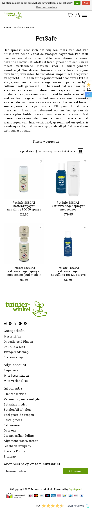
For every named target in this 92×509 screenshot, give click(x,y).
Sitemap (10, 456)
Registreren (12, 370)
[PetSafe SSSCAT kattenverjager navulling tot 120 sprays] (68, 243)
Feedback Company (17, 446)
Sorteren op (46, 151)
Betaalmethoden (16, 404)
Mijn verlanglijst (16, 381)
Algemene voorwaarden (21, 441)
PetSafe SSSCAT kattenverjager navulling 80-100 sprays (24, 206)
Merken (18, 27)
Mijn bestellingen (16, 375)
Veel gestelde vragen (19, 415)
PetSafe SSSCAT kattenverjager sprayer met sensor (68, 206)
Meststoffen (12, 336)
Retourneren (13, 425)
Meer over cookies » (46, 7)
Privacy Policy (14, 451)
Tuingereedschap (16, 352)
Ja (77, 3)
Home (7, 27)
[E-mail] (33, 471)
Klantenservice (15, 394)
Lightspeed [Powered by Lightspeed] (75, 489)
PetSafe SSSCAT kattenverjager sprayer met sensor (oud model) (24, 271)
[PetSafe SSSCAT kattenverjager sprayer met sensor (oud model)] (24, 243)
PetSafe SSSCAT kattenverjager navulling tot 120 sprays (68, 271)
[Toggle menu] (84, 15)
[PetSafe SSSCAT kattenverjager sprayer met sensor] (68, 178)
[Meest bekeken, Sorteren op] (64, 151)
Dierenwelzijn (14, 357)
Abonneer (76, 471)
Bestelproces (13, 420)
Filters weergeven (46, 141)
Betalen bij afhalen (17, 409)
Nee (86, 3)
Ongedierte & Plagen (18, 341)
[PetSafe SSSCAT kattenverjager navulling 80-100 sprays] (24, 178)
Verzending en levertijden (23, 399)
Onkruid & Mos (14, 347)
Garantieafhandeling (19, 435)
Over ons (10, 430)
